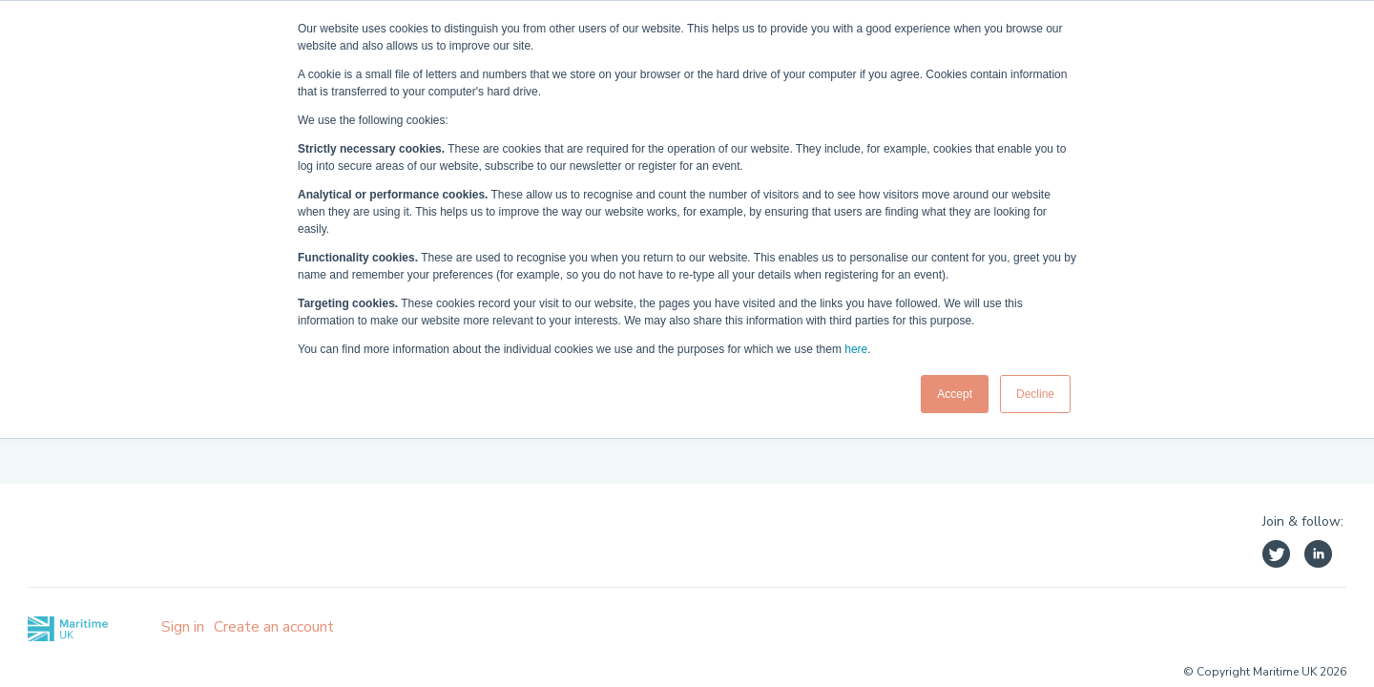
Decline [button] (1035, 394)
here (855, 349)
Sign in (182, 626)
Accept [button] (954, 394)
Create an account (274, 626)
